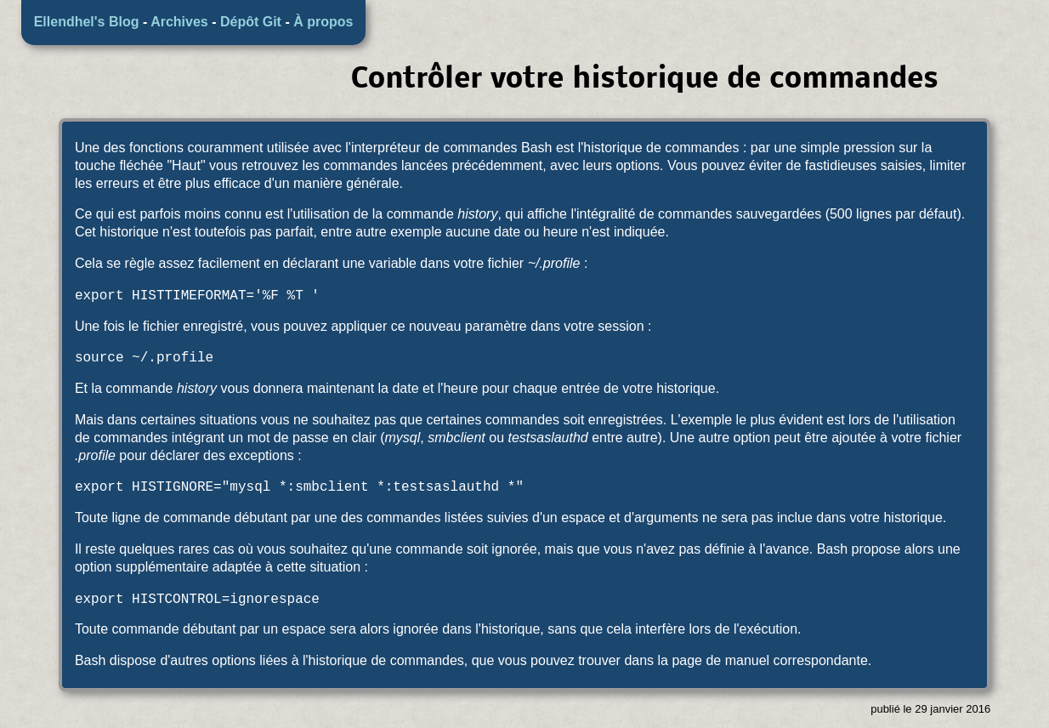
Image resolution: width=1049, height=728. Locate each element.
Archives (179, 21)
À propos (323, 21)
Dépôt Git (250, 21)
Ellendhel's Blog (86, 21)
